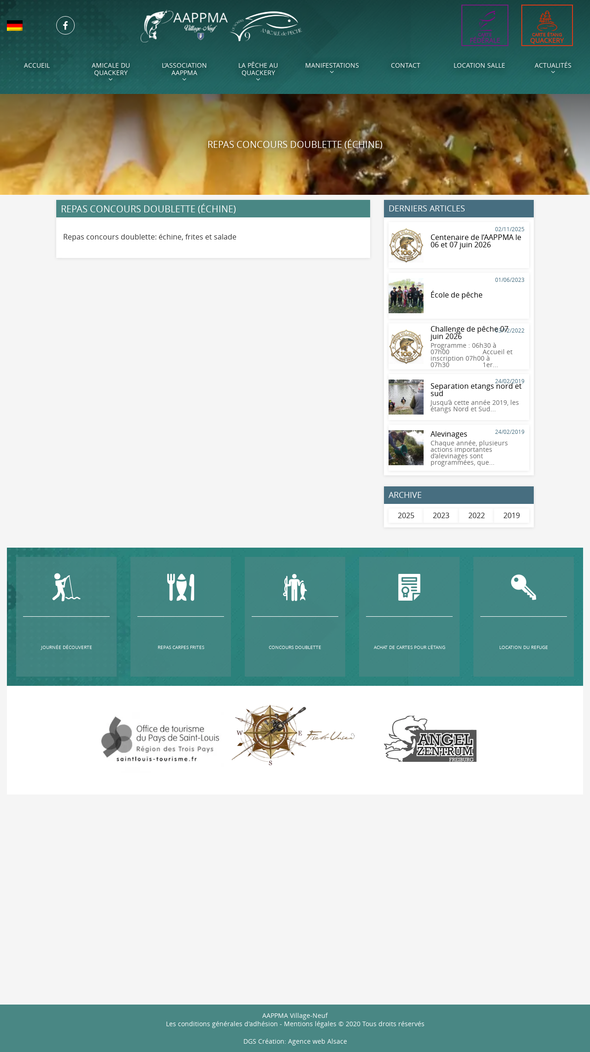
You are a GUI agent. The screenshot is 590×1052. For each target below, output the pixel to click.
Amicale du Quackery (111, 71)
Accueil (37, 65)
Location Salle (479, 65)
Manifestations (332, 68)
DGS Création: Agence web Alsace (295, 1040)
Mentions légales (310, 1023)
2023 (441, 515)
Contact (405, 65)
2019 (511, 515)
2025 (406, 515)
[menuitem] (24, 25)
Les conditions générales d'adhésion (222, 1023)
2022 (476, 515)
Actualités (553, 68)
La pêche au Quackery (258, 71)
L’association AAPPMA (184, 71)
